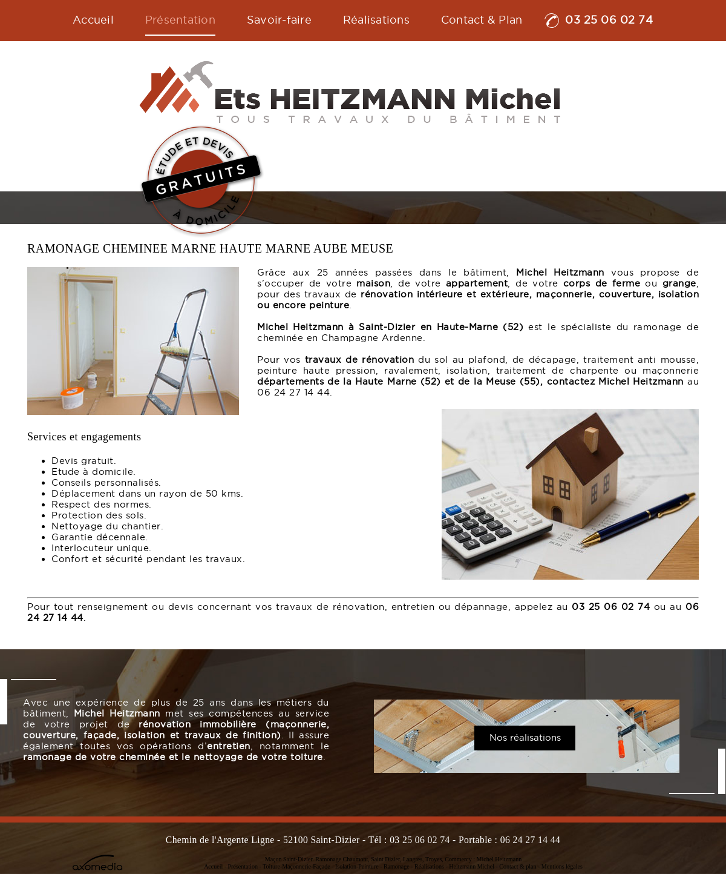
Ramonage (397, 866)
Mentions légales (562, 866)
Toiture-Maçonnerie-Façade (296, 866)
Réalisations (429, 866)
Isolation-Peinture (357, 866)
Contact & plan (517, 866)
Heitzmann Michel (471, 866)
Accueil (213, 866)
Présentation (243, 866)
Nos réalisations (525, 737)
